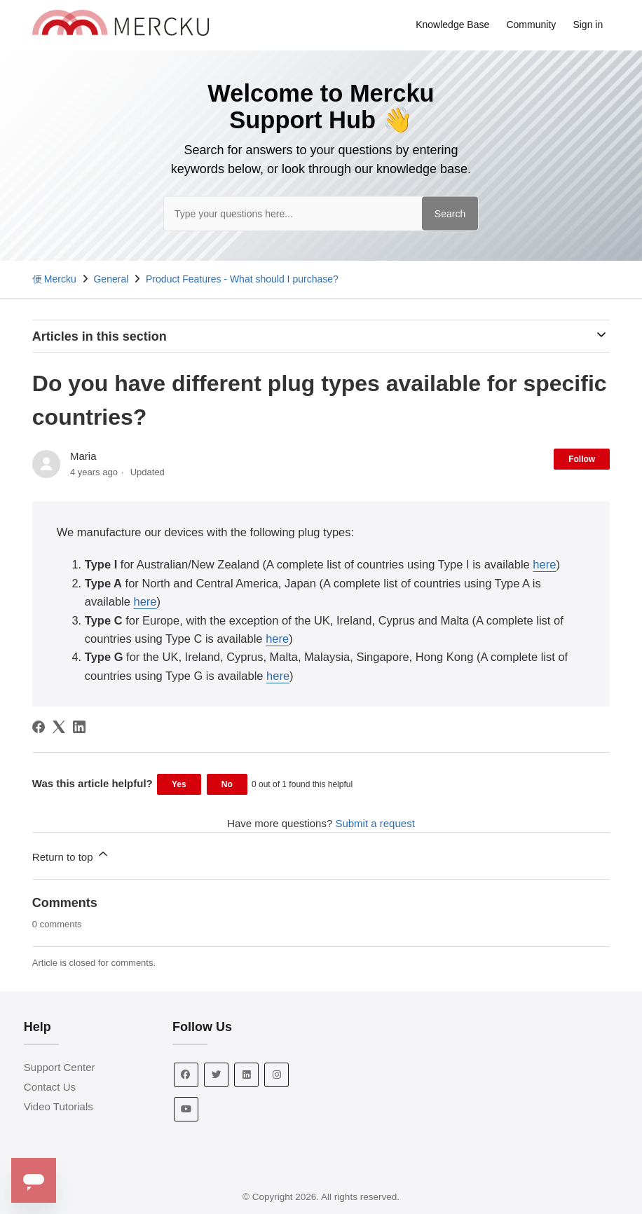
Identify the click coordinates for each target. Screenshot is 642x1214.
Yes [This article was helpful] (179, 784)
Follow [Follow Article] (581, 459)
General (110, 279)
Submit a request (374, 823)
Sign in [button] (588, 24)
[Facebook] (38, 727)
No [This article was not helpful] (227, 784)
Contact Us (50, 1087)
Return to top (71, 855)
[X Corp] (59, 727)
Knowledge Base (452, 24)
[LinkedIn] (79, 727)
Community (531, 24)
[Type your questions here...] (321, 213)
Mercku (60, 279)
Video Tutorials (58, 1106)
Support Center (59, 1067)
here (544, 564)
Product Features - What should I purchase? (242, 279)
